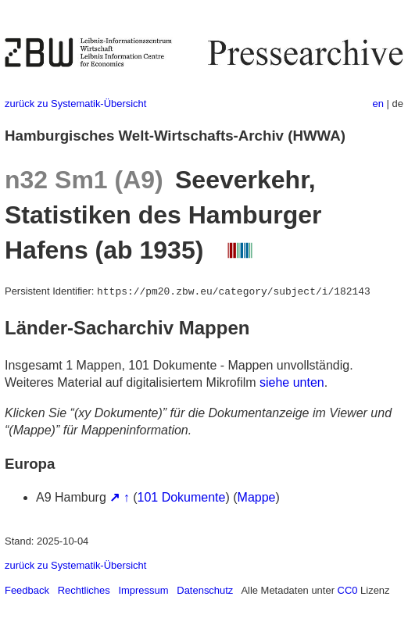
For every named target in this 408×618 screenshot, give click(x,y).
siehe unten (291, 382)
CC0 (348, 590)
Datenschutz (205, 590)
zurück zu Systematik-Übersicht (75, 103)
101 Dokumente (182, 497)
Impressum (143, 590)
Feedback (27, 590)
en (378, 103)
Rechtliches (84, 590)
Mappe (257, 497)
